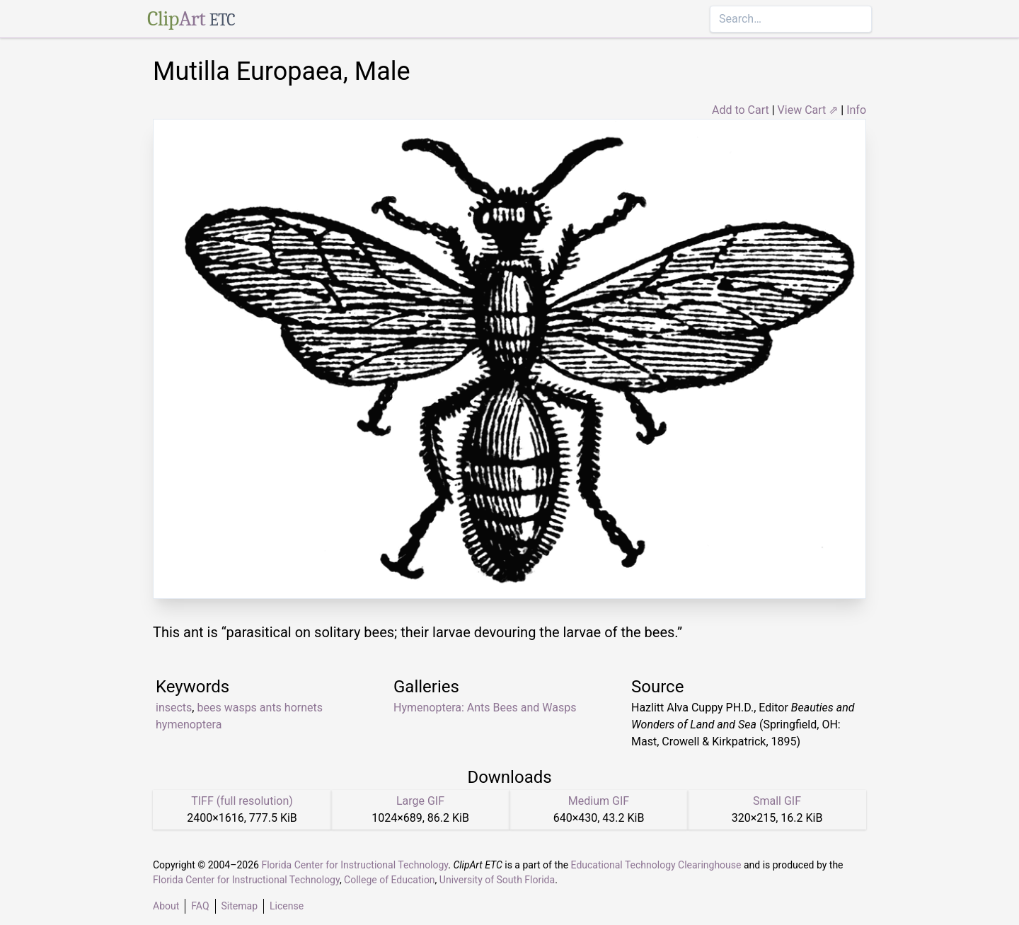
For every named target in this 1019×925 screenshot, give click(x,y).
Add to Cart (740, 110)
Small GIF (777, 801)
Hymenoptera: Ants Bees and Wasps (484, 707)
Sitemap (239, 906)
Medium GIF (598, 801)
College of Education (389, 879)
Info (856, 110)
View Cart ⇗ (808, 110)
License (287, 906)
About (166, 906)
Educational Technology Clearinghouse (656, 865)
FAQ (200, 906)
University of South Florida (497, 879)
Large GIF (420, 801)
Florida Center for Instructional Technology (354, 865)
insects (174, 707)
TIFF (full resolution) (242, 801)
